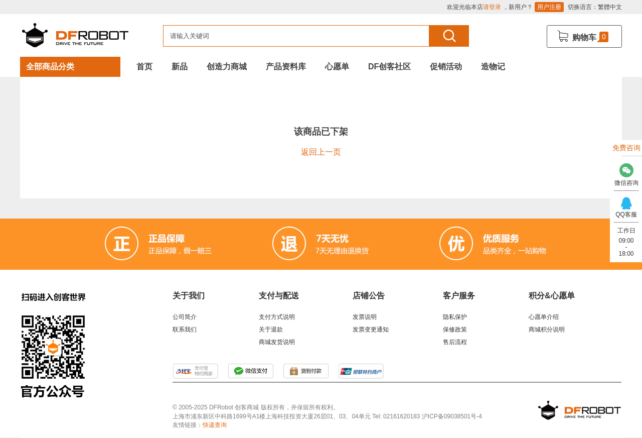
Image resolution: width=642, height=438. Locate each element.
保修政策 (455, 329)
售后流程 (455, 342)
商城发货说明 (277, 342)
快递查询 (215, 424)
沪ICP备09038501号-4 (452, 416)
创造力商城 (227, 66)
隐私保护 (455, 316)
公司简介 (185, 316)
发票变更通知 (371, 329)
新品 (180, 66)
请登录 (492, 7)
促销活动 (446, 66)
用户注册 (549, 7)
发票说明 (365, 316)
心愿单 (337, 66)
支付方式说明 (277, 316)
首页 (144, 66)
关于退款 (271, 329)
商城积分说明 (547, 329)
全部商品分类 (50, 66)
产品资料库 (286, 66)
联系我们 (185, 329)
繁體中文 (610, 7)
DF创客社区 (389, 66)
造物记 (493, 66)
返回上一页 (321, 152)
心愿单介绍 (544, 316)
